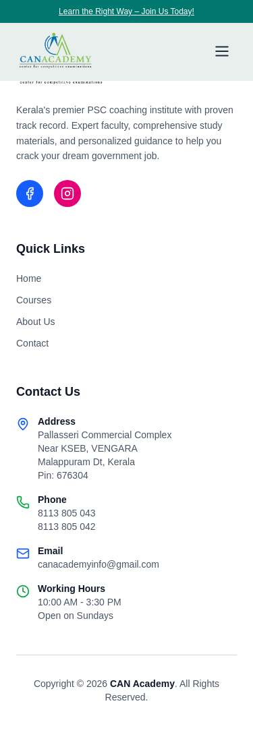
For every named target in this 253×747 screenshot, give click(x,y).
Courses (33, 300)
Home (28, 278)
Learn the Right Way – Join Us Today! (126, 11)
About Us (35, 321)
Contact (32, 343)
